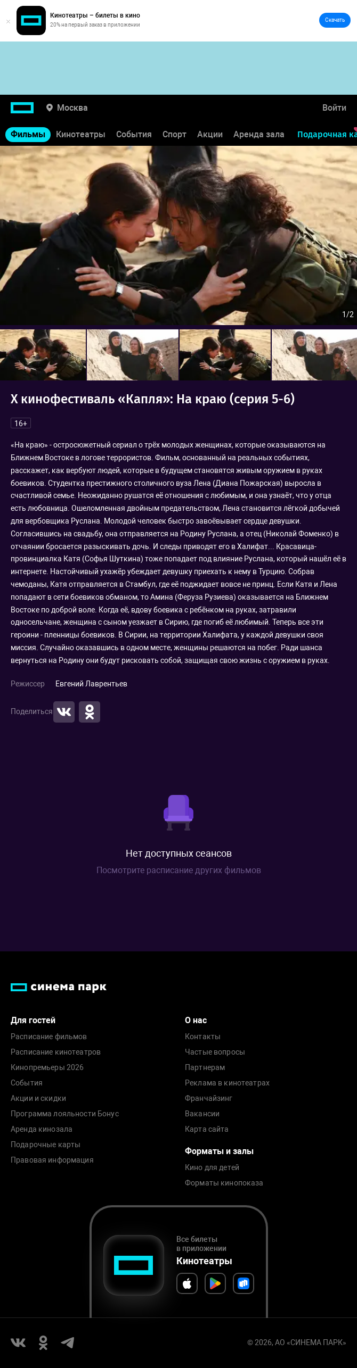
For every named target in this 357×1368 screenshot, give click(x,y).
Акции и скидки (38, 1098)
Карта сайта (207, 1129)
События (134, 134)
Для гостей (33, 1020)
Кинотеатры (81, 134)
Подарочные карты (45, 1145)
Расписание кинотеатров (56, 1052)
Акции (210, 134)
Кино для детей (212, 1168)
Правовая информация (52, 1160)
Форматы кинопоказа (224, 1183)
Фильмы (28, 134)
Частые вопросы (215, 1052)
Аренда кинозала (41, 1129)
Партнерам (205, 1068)
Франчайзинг (209, 1098)
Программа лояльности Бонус (65, 1114)
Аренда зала (259, 134)
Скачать (335, 20)
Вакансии (202, 1114)
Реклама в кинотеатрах (227, 1083)
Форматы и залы (219, 1151)
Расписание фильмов (49, 1037)
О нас (196, 1020)
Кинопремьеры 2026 (47, 1068)
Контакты (203, 1037)
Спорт (174, 134)
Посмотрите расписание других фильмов (178, 870)
